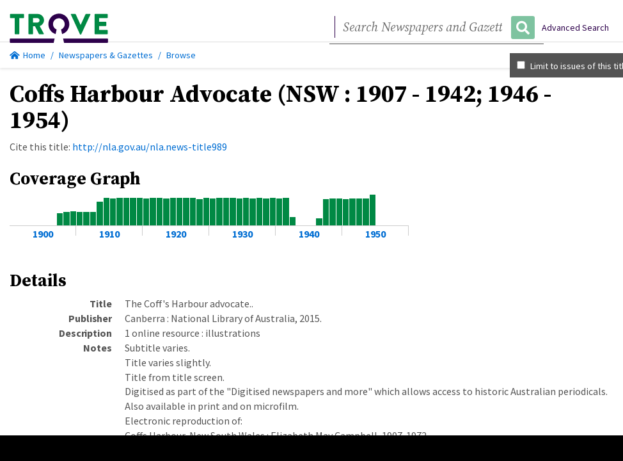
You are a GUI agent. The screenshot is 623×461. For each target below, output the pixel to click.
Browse (181, 55)
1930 (242, 233)
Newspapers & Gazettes (106, 55)
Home (27, 55)
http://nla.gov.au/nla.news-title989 (149, 146)
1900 (43, 233)
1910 (109, 233)
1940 (309, 233)
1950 (375, 233)
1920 (176, 233)
